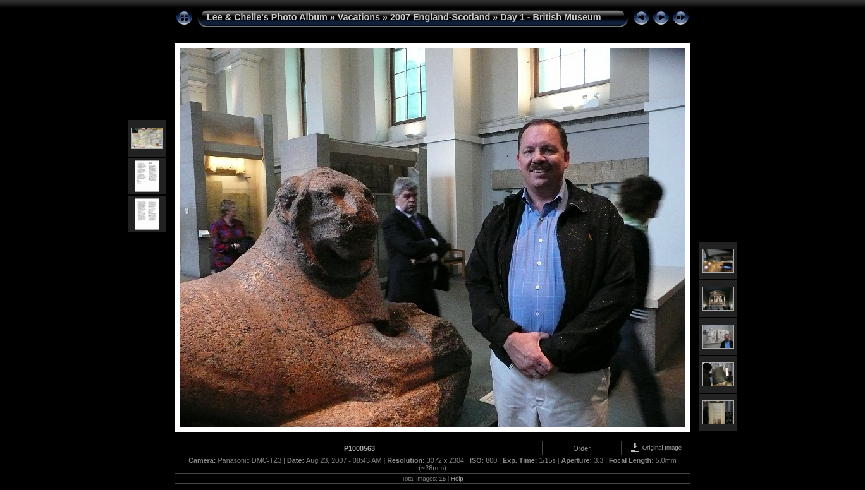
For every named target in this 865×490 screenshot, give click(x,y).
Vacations (359, 17)
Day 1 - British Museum (550, 17)
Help (457, 478)
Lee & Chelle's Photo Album (267, 17)
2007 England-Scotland (440, 17)
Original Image (656, 447)
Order (582, 448)
